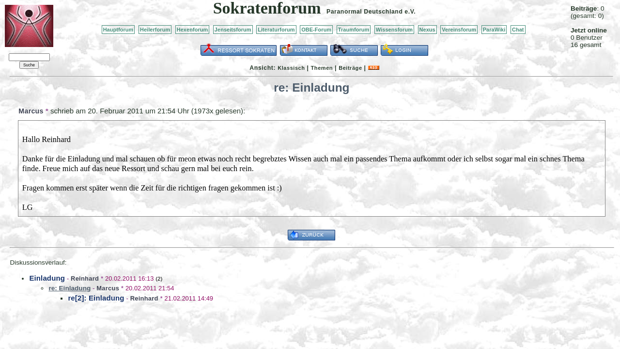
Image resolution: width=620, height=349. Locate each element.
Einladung (47, 278)
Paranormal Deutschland (364, 11)
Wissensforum (394, 29)
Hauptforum (118, 29)
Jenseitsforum (233, 29)
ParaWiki (494, 29)
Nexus (427, 29)
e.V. (410, 11)
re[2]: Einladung (96, 298)
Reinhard (85, 278)
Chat (518, 29)
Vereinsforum (459, 29)
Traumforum (354, 29)
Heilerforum (155, 29)
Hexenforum (192, 29)
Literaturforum (276, 29)
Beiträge (350, 68)
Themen (322, 68)
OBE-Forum (316, 29)
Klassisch (291, 68)
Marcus (30, 111)
